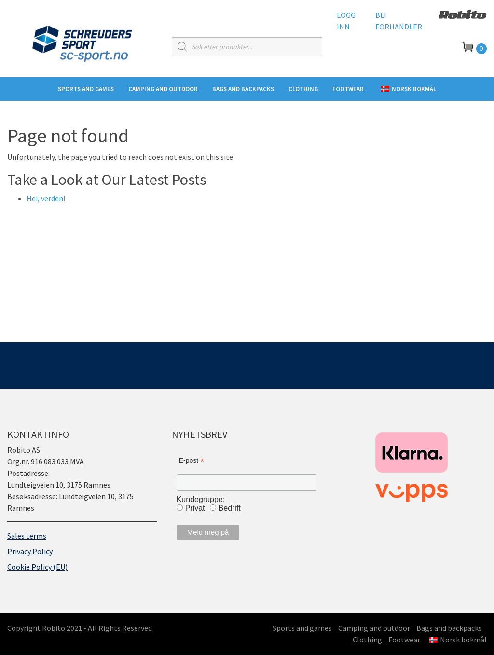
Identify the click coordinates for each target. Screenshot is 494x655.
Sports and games (86, 89)
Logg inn (346, 20)
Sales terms (26, 536)
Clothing (303, 89)
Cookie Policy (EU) (37, 566)
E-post (192, 460)
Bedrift (230, 508)
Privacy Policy (30, 551)
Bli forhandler (398, 20)
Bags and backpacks (243, 89)
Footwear (348, 89)
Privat (195, 508)
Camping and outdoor (163, 89)
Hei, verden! (46, 198)
